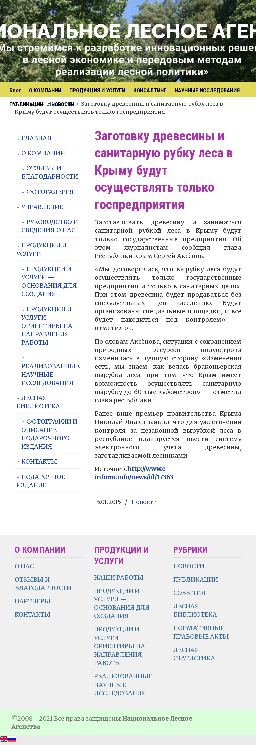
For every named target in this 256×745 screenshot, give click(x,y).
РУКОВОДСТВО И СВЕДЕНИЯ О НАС (49, 226)
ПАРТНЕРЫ (33, 601)
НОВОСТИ (188, 566)
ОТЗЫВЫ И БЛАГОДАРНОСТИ (49, 172)
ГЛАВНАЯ (36, 138)
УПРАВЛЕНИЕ (42, 207)
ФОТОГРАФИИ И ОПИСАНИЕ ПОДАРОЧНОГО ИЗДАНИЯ (49, 434)
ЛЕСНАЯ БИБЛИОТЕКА (38, 402)
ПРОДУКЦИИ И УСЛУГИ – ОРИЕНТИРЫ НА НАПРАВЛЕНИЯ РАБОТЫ (119, 646)
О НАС (24, 566)
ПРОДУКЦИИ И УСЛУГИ (41, 249)
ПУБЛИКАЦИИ (195, 579)
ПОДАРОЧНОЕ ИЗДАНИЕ (40, 481)
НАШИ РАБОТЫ (119, 577)
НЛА (88, 41)
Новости (144, 502)
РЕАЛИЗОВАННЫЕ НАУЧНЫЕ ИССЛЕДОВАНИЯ (50, 374)
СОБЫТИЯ (189, 593)
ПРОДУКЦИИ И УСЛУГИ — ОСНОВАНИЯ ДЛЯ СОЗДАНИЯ (49, 281)
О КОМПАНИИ (43, 153)
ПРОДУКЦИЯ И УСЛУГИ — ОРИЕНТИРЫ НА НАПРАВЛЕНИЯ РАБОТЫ (46, 326)
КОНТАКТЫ (39, 461)
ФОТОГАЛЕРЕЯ (50, 192)
